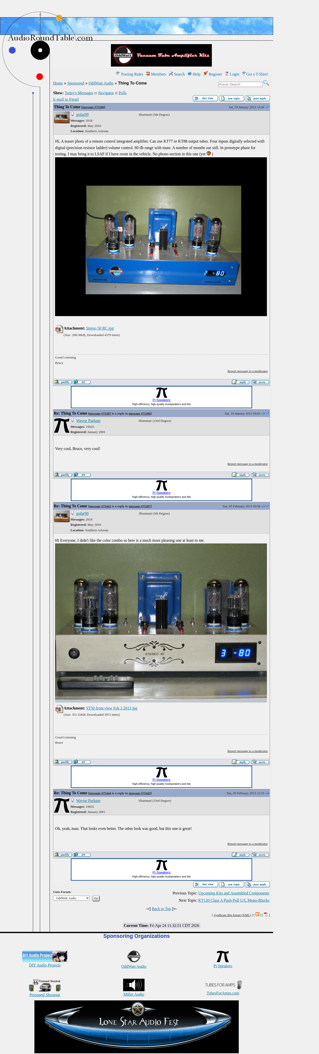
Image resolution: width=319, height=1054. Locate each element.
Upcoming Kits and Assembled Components (233, 893)
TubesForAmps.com (223, 990)
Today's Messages (79, 93)
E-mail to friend (66, 99)
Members (156, 74)
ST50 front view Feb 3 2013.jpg (111, 708)
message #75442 (100, 506)
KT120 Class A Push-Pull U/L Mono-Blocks (233, 900)
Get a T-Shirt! (255, 74)
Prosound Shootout (45, 992)
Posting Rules (129, 74)
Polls (123, 93)
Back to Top (161, 909)
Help (194, 74)
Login (232, 74)
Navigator (106, 93)
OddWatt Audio (100, 83)
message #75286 (93, 107)
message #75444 (100, 793)
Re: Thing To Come (70, 413)
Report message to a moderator (248, 371)
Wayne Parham (88, 421)
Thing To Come (67, 107)
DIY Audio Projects (44, 963)
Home (58, 83)
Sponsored (75, 83)
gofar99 (82, 114)
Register (212, 74)
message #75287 (100, 413)
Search (177, 74)
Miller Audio (134, 992)
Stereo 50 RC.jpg (100, 328)
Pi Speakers (223, 963)
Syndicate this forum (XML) (232, 915)
